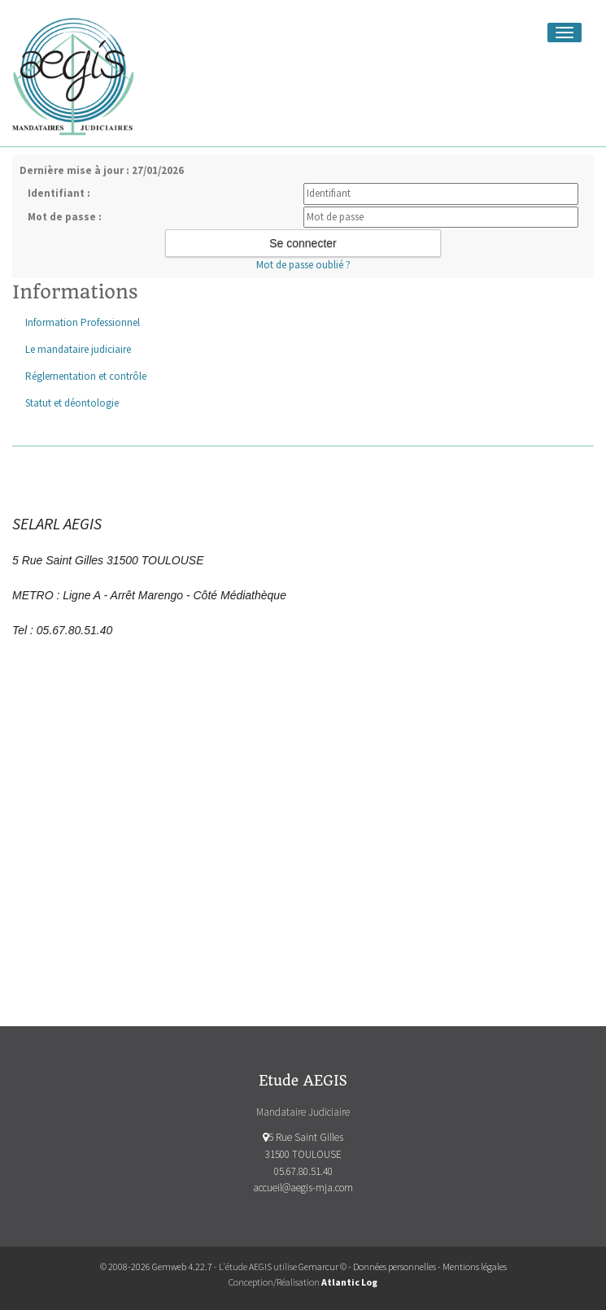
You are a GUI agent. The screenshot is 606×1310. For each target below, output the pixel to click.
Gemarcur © (323, 1266)
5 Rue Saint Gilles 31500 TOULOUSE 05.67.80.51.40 (303, 1154)
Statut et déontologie (72, 403)
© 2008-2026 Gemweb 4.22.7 (156, 1266)
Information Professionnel (82, 322)
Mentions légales (475, 1266)
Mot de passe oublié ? (303, 265)
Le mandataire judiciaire (78, 349)
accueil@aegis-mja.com (303, 1188)
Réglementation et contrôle (85, 376)
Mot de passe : (65, 217)
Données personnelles (394, 1266)
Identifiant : (59, 193)
